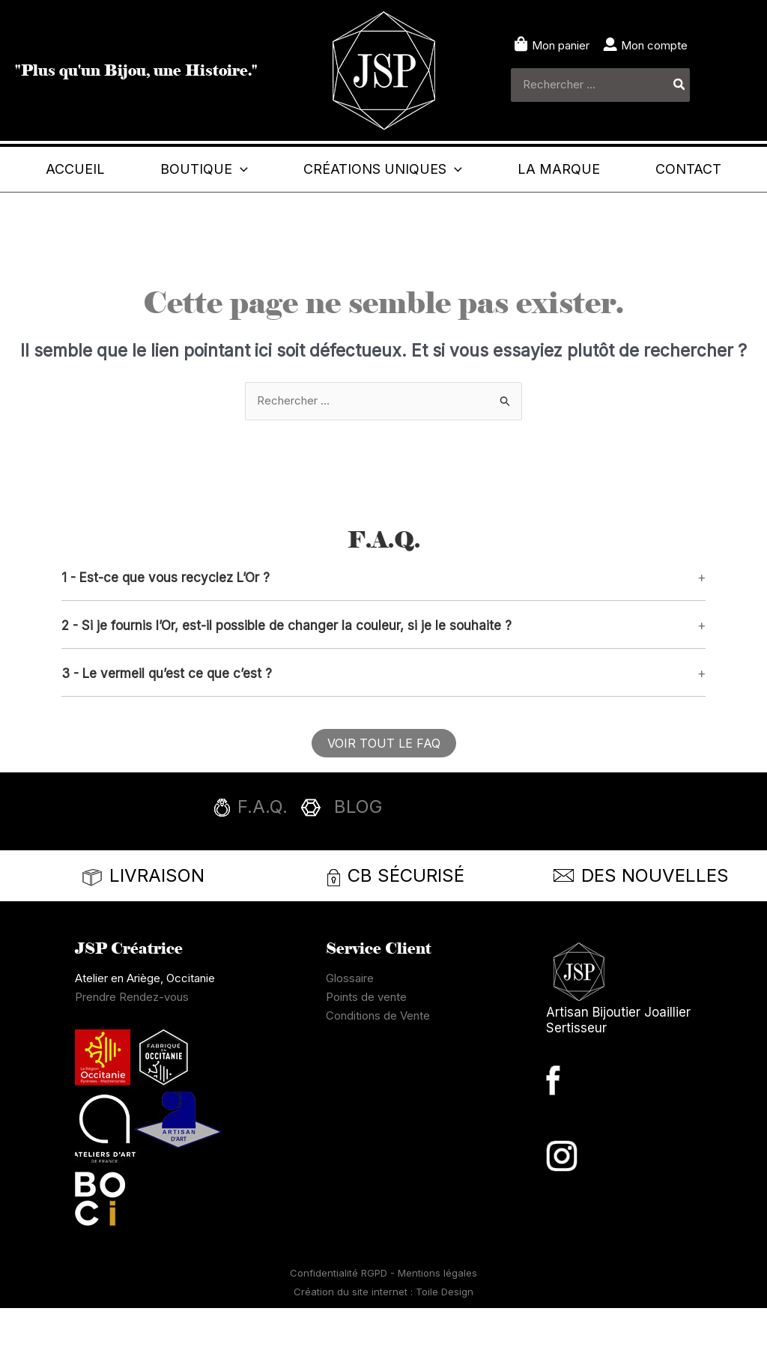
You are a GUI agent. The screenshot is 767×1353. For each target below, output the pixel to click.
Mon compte (654, 45)
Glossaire (350, 1023)
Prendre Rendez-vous (132, 1042)
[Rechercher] (679, 85)
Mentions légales (437, 1318)
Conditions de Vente (378, 1060)
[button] (275, 169)
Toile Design (444, 1337)
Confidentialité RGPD (340, 1318)
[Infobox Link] (383, 856)
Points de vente (366, 1042)
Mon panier (560, 45)
